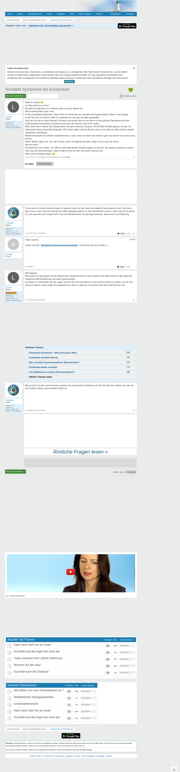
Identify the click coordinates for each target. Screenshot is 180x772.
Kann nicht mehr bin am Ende (32, 644)
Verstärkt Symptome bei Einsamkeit (37, 89)
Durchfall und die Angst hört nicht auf (37, 651)
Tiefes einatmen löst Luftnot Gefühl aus (38, 658)
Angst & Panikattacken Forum (34, 729)
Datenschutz (59, 756)
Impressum (49, 756)
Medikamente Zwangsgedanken (34, 697)
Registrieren (116, 14)
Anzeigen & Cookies (72, 756)
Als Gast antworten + (15, 96)
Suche (49, 14)
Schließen (69, 82)
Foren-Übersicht (13, 729)
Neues (20, 14)
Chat (72, 14)
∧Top (174, 769)
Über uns (40, 756)
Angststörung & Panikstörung (61, 729)
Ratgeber (61, 14)
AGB (83, 756)
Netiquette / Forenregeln (96, 756)
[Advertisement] (80, 430)
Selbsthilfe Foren (35, 14)
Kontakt (32, 756)
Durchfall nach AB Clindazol (31, 671)
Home (10, 14)
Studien (99, 14)
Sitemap (109, 756)
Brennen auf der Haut (27, 664)
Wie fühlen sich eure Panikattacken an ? (39, 690)
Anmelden (130, 14)
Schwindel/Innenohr (26, 703)
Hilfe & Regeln (85, 14)
